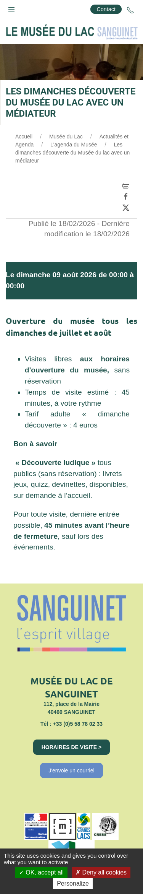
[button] (11, 7)
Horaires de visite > (72, 747)
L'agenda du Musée (73, 144)
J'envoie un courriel (71, 770)
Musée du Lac (66, 136)
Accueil (23, 136)
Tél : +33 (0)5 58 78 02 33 (71, 724)
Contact (106, 9)
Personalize (73, 883)
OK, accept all (41, 872)
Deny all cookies (101, 872)
